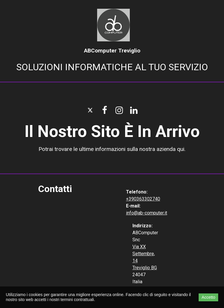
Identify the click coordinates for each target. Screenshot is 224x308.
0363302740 (147, 199)
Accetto (208, 297)
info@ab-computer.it (146, 213)
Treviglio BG (144, 267)
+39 (130, 199)
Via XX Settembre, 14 (143, 253)
